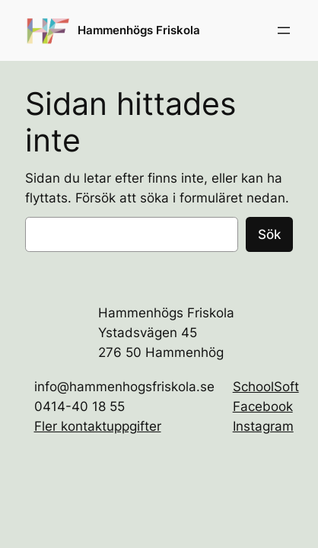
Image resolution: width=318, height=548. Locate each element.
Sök (269, 234)
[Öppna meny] (284, 30)
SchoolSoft (266, 386)
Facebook (263, 406)
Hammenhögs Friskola (139, 30)
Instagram (263, 426)
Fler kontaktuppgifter (97, 426)
